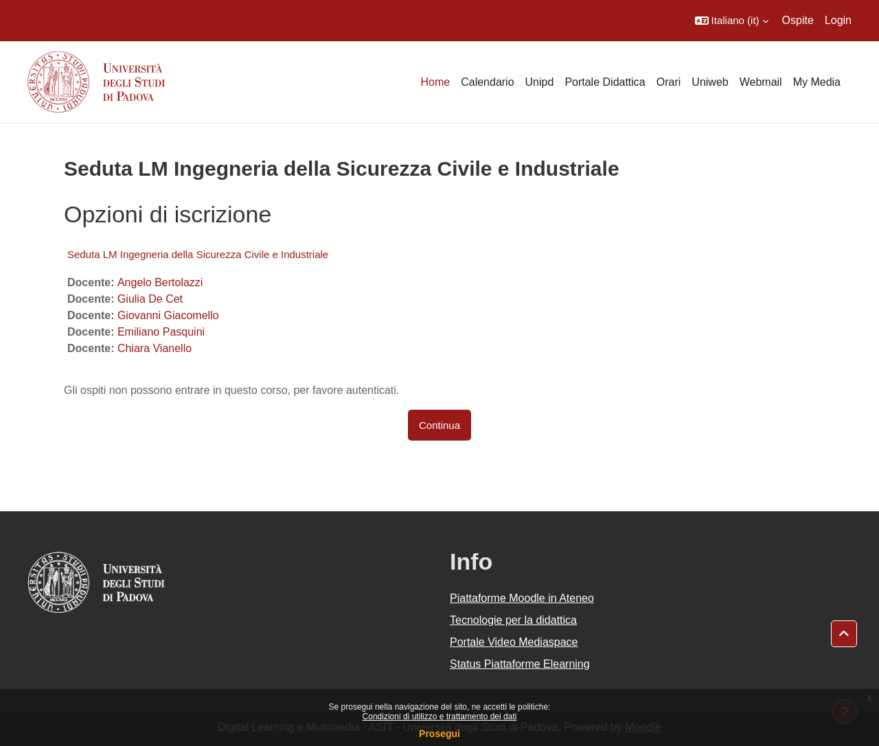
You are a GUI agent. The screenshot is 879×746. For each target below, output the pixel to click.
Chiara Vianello (154, 348)
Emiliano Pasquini (161, 332)
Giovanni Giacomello (168, 315)
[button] (732, 20)
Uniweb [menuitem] (710, 82)
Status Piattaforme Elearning (520, 664)
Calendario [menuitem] (487, 82)
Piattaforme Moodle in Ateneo (522, 598)
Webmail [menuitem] (761, 82)
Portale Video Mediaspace (514, 642)
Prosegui (439, 733)
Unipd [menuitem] (539, 82)
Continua (439, 425)
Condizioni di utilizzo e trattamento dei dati (440, 716)
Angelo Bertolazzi (160, 282)
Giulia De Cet (150, 299)
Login (838, 20)
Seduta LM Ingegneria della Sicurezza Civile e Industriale (197, 254)
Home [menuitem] (435, 82)
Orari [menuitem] (669, 82)
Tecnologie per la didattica (513, 620)
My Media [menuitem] (817, 82)
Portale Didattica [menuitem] (604, 82)
